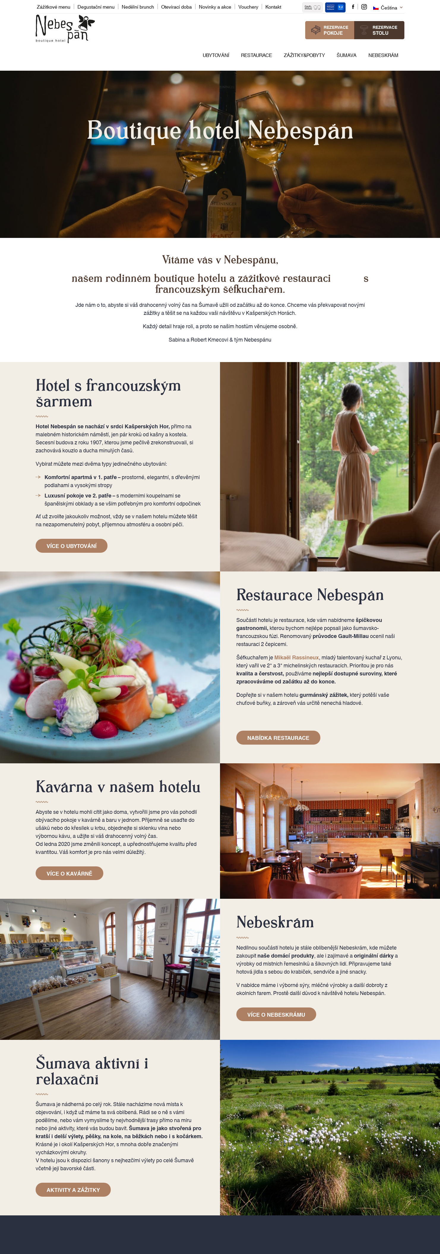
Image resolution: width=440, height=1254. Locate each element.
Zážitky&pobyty (304, 54)
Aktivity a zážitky (73, 1189)
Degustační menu (96, 6)
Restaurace (256, 54)
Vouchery (248, 6)
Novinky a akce (215, 6)
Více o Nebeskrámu (276, 1014)
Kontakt (273, 6)
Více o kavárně (69, 873)
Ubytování (216, 54)
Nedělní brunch (138, 6)
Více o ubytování (71, 545)
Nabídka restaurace (278, 737)
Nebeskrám (383, 54)
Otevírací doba (176, 6)
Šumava (347, 54)
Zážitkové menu (53, 6)
